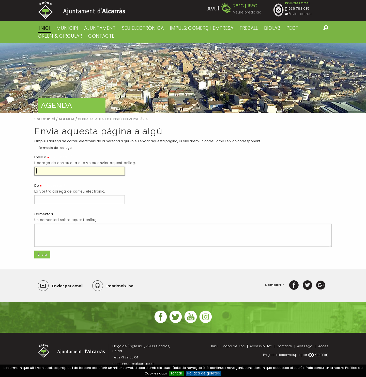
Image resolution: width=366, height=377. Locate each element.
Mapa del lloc (234, 346)
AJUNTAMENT (100, 28)
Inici (44, 28)
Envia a (40, 157)
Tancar (176, 373)
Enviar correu (300, 13)
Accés (323, 346)
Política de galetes (203, 373)
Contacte (284, 346)
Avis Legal (305, 346)
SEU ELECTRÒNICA (143, 28)
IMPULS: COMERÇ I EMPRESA (201, 28)
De (36, 185)
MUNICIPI (67, 28)
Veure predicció (247, 12)
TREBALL (248, 28)
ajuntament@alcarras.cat (133, 363)
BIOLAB (272, 28)
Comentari (43, 214)
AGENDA (66, 119)
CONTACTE (101, 36)
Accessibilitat (260, 346)
